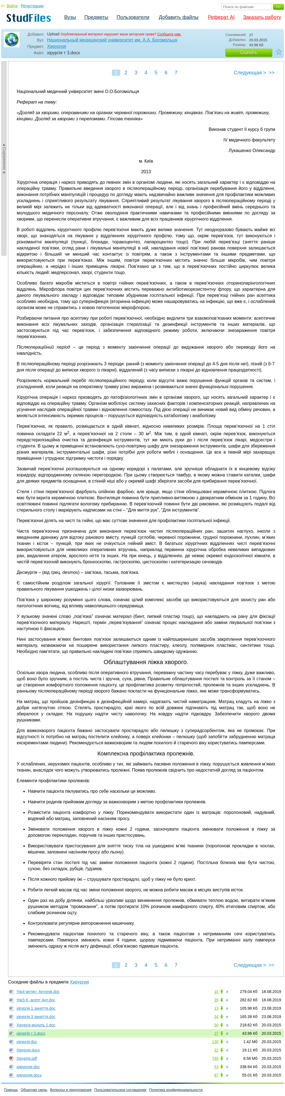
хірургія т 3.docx (30, 1033)
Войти (12, 6)
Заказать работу (262, 17)
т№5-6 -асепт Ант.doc (35, 1000)
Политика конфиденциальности (176, 1090)
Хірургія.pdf (26, 1058)
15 (216, 991)
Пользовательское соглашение (120, 1090)
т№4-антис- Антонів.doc (38, 991)
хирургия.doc (28, 1067)
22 (216, 1050)
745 (215, 1058)
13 (216, 1008)
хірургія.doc (26, 1041)
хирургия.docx (29, 1075)
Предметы (96, 17)
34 (216, 1016)
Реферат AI (221, 17)
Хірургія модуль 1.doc (35, 1025)
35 (216, 1000)
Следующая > (250, 72)
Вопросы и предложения (71, 1090)
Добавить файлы (178, 17)
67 (216, 1075)
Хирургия (56, 46)
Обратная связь (34, 1090)
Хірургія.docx (28, 1050)
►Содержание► (4, 158)
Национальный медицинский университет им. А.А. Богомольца (112, 40)
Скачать (248, 52)
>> (271, 72)
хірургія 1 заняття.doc (35, 1008)
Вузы (70, 17)
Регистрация (32, 6)
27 (216, 1033)
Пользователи (133, 17)
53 (216, 1067)
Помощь (11, 1090)
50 (216, 1025)
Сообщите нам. (169, 34)
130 (215, 1041)
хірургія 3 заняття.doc (35, 1016)
